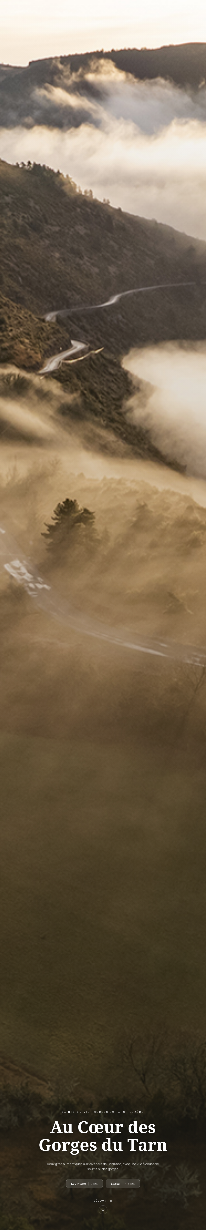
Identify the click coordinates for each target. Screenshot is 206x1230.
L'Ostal (123, 1183)
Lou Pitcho (84, 1183)
